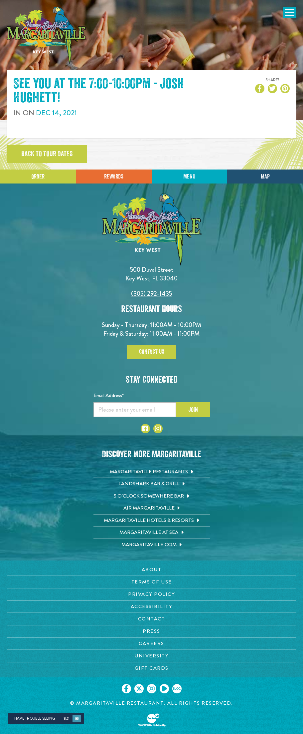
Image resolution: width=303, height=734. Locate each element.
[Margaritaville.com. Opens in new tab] (151, 545)
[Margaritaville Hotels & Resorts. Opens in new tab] (151, 521)
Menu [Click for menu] (189, 177)
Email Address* (108, 395)
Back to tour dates (47, 154)
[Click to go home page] (46, 35)
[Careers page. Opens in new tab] (151, 643)
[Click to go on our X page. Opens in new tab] (139, 688)
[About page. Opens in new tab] (151, 569)
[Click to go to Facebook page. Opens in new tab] (145, 428)
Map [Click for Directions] (265, 177)
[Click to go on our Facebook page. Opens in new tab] (126, 688)
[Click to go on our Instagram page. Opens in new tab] (151, 688)
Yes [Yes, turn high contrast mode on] (66, 718)
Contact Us (151, 352)
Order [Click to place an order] (38, 177)
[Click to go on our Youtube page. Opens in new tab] (164, 688)
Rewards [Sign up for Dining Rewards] (113, 177)
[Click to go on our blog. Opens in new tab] (177, 688)
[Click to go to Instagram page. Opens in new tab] (158, 428)
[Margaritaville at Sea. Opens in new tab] (151, 533)
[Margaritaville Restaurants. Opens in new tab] (151, 472)
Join (193, 410)
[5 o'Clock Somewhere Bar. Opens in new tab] (151, 496)
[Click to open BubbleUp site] (151, 720)
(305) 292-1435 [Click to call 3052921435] (151, 293)
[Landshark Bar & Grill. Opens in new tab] (151, 484)
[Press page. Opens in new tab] (151, 631)
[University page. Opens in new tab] (151, 656)
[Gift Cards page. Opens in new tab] (151, 668)
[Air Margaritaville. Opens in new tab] (151, 508)
